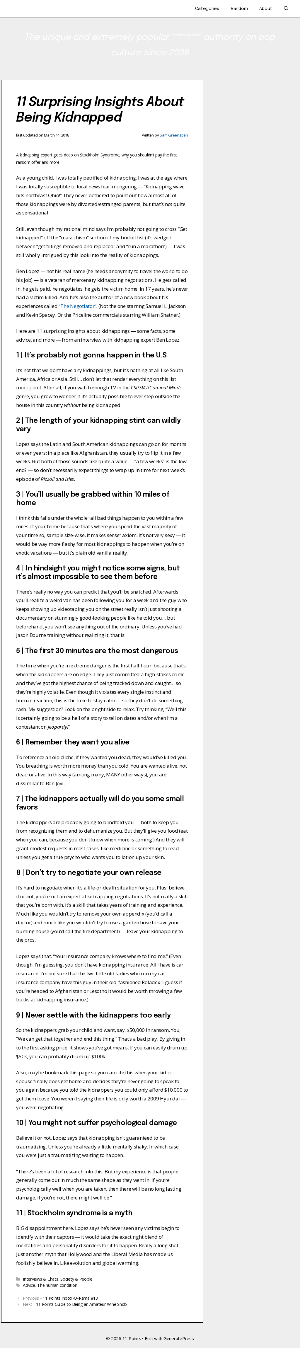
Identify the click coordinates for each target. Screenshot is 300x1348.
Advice (29, 1285)
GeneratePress (178, 1338)
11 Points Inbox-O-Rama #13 (70, 1298)
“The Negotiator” (77, 306)
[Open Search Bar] (286, 9)
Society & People (76, 1279)
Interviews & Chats (40, 1279)
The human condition (57, 1285)
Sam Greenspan (174, 135)
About (265, 8)
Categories (207, 8)
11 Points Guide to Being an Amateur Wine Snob (81, 1304)
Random (239, 8)
